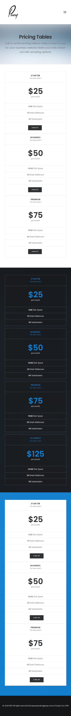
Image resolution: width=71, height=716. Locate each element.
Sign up (35, 128)
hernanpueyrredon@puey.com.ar (41, 705)
